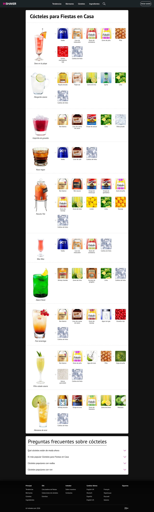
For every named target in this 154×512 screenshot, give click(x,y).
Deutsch (89, 493)
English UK (90, 489)
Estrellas (45, 496)
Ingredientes (94, 4)
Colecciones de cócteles (50, 493)
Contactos (69, 493)
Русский (106, 496)
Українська (107, 493)
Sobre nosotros (71, 489)
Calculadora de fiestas (49, 489)
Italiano (106, 500)
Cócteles (81, 4)
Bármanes (70, 4)
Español (89, 496)
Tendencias (56, 4)
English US (90, 500)
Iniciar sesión (146, 4)
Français (106, 489)
